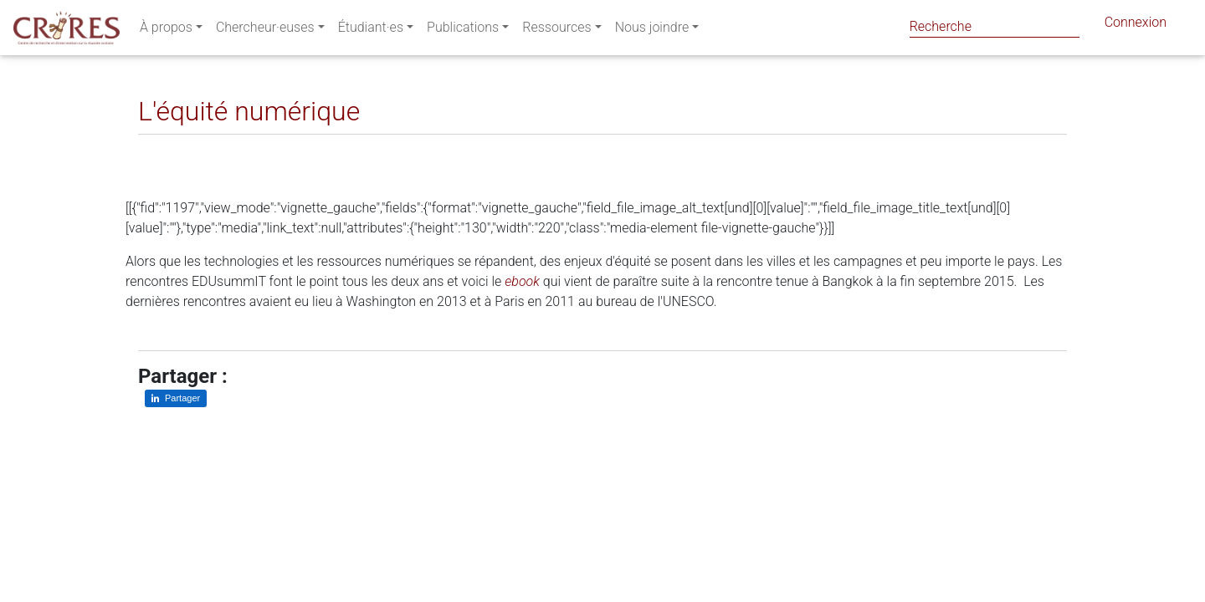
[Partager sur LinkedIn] (163, 148)
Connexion (1136, 25)
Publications (463, 30)
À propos (166, 30)
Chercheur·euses (265, 30)
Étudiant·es (370, 30)
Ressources (556, 30)
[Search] (994, 26)
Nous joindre (652, 30)
